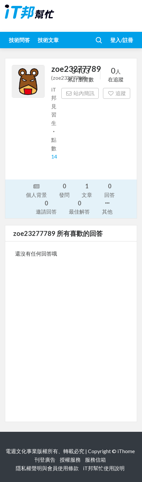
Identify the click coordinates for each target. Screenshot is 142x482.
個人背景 (36, 190)
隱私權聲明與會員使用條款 (47, 468)
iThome (126, 451)
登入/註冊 (121, 40)
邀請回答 (46, 207)
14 (54, 156)
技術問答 (19, 40)
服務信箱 (95, 459)
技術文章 (48, 40)
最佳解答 (79, 207)
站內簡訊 (80, 93)
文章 (87, 190)
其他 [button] (107, 207)
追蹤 (116, 93)
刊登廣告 (44, 459)
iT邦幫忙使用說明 (104, 468)
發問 (64, 190)
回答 (109, 190)
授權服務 (70, 459)
